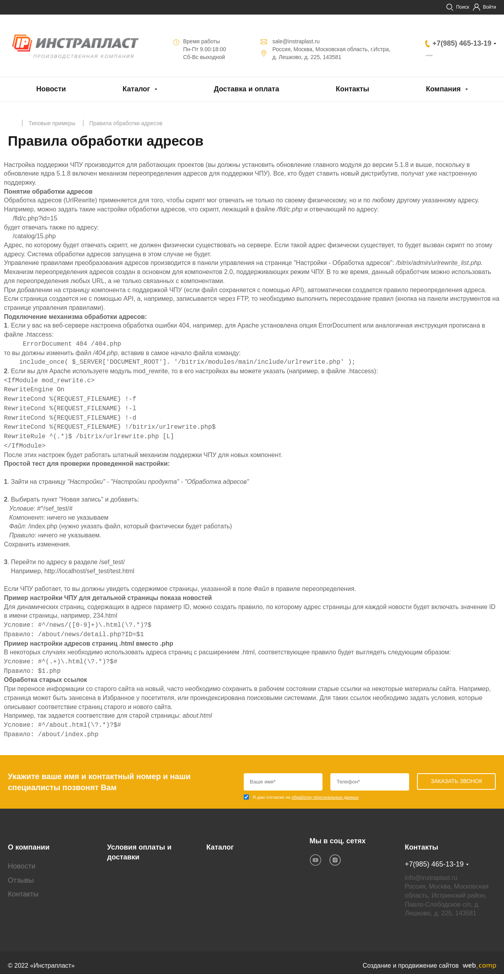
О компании (29, 841)
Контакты (352, 89)
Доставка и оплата (246, 89)
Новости (51, 89)
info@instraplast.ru (431, 871)
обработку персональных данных (324, 797)
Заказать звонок (455, 55)
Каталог (136, 89)
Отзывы (21, 874)
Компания (443, 89)
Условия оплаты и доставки (139, 846)
